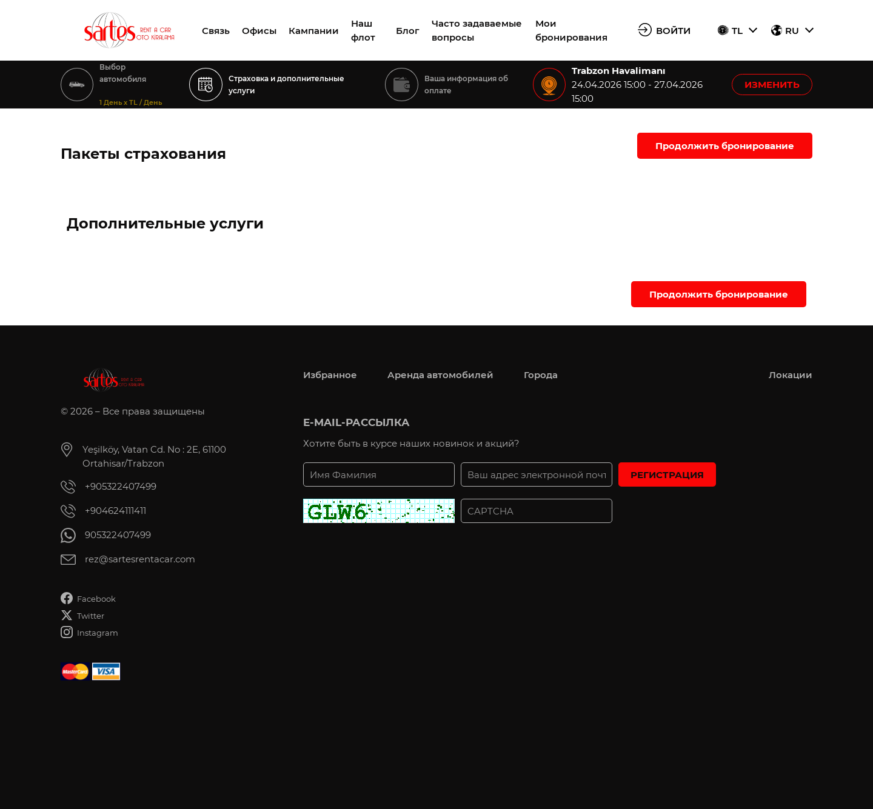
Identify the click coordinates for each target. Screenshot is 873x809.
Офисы (259, 30)
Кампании (314, 30)
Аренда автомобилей (440, 375)
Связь (216, 30)
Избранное (330, 375)
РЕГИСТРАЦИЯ (667, 475)
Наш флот (363, 30)
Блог (408, 30)
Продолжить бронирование (724, 145)
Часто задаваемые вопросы (477, 30)
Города (541, 375)
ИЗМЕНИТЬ (772, 84)
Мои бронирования (571, 30)
